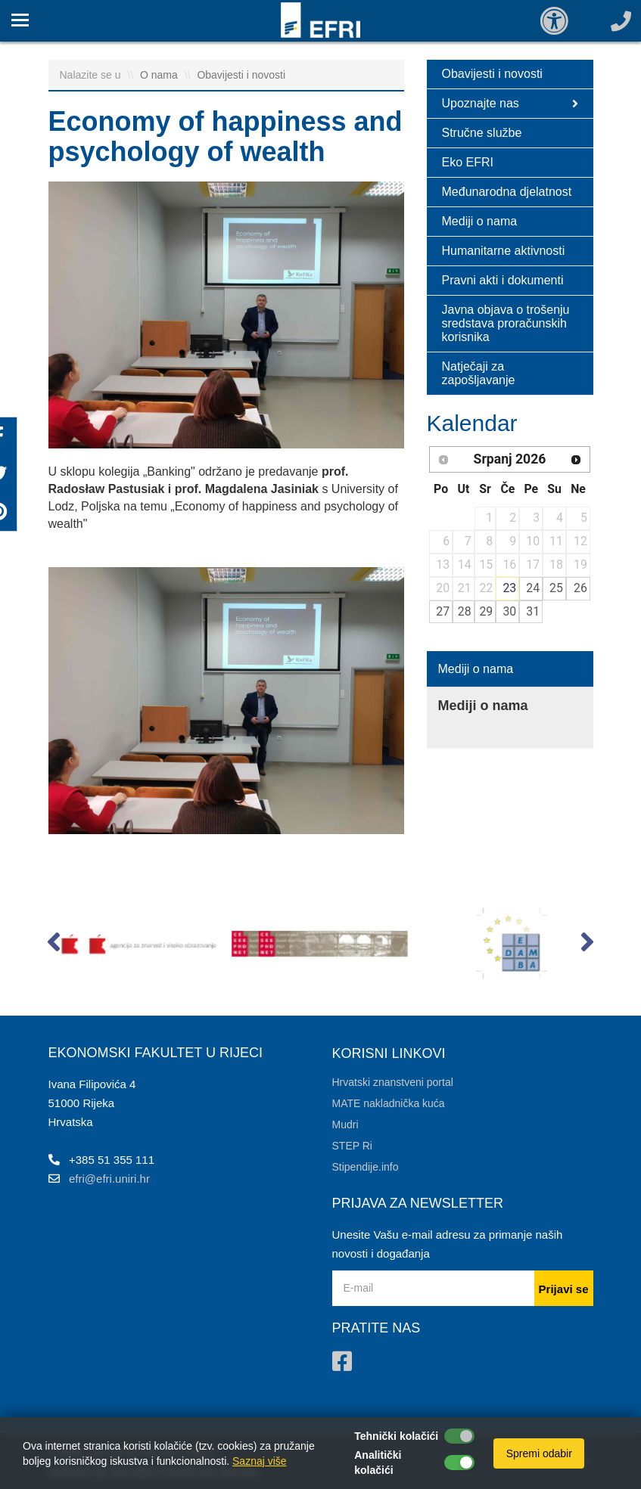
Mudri (345, 1124)
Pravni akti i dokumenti (503, 280)
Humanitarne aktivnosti (503, 250)
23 (509, 588)
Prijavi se (564, 1289)
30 (509, 611)
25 (556, 588)
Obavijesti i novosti (241, 75)
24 (533, 588)
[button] (54, 945)
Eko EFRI (467, 162)
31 (533, 611)
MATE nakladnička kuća (388, 1103)
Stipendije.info (365, 1167)
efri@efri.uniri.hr (109, 1178)
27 (443, 611)
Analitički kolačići (377, 1462)
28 (464, 611)
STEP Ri (352, 1146)
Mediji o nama (480, 221)
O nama (160, 75)
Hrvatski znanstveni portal (392, 1082)
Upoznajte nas (510, 103)
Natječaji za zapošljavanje (478, 373)
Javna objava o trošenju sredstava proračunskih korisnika (506, 323)
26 (580, 588)
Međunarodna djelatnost (507, 191)
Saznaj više (259, 1461)
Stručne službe (482, 132)
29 (486, 611)
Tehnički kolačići (396, 1436)
